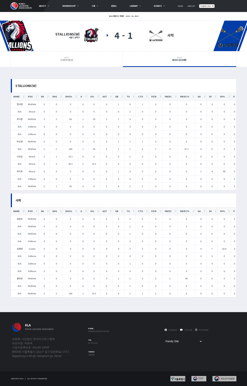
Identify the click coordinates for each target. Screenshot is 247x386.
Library (134, 5)
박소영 (20, 141)
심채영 (20, 248)
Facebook (171, 330)
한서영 (20, 104)
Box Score (179, 59)
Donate (158, 5)
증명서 (113, 5)
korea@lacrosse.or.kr (98, 331)
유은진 (20, 218)
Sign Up (191, 6)
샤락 (170, 35)
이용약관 (91, 355)
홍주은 (20, 278)
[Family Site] (183, 341)
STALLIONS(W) (67, 33)
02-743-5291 (93, 343)
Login (180, 6)
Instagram (201, 330)
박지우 (20, 171)
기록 (93, 5)
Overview (67, 59)
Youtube (186, 330)
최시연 (20, 119)
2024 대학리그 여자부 (116, 16)
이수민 (20, 156)
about (42, 5)
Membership (69, 5)
